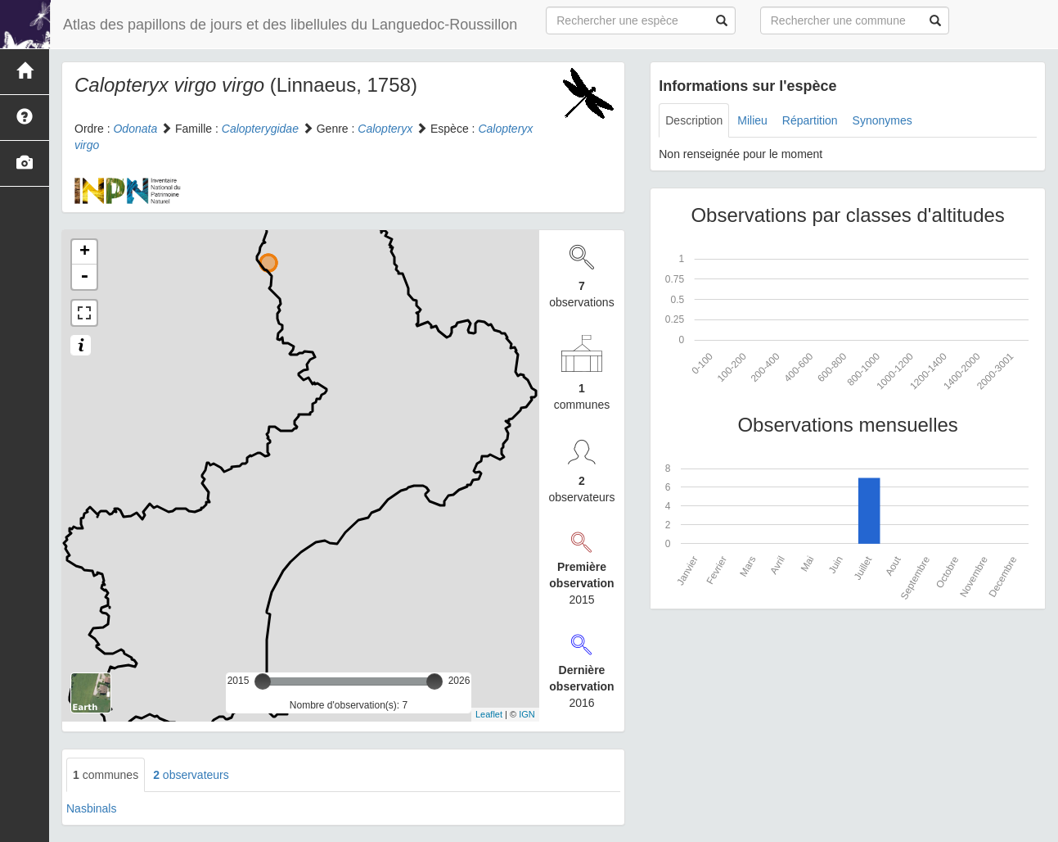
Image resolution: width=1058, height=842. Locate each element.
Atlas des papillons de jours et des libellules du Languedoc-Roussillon (290, 24)
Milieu (752, 120)
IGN (527, 714)
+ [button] (84, 252)
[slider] (262, 681)
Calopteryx (385, 128)
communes (105, 774)
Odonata (135, 128)
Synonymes (882, 120)
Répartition (810, 120)
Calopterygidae (260, 128)
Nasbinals (91, 808)
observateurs (191, 774)
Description (694, 120)
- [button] (84, 277)
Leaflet (488, 714)
